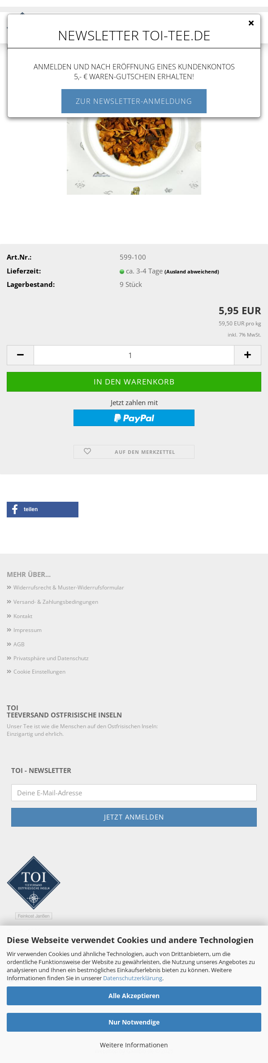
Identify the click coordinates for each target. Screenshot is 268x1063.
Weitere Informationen (134, 1045)
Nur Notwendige (134, 1022)
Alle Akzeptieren (134, 995)
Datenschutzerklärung (132, 978)
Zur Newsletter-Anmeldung (134, 101)
